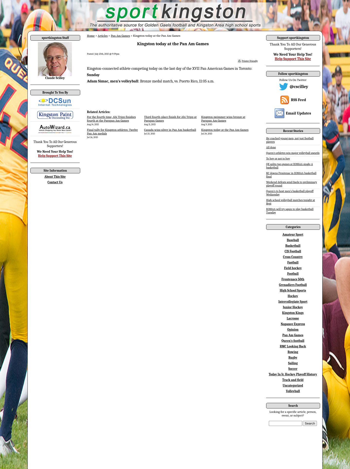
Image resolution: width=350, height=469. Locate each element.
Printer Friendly (250, 61)
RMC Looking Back (293, 346)
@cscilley (299, 86)
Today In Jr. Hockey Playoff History (293, 374)
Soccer (292, 369)
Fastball (292, 262)
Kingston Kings (293, 313)
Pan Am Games (120, 35)
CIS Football (293, 251)
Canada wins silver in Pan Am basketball (170, 130)
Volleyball (293, 391)
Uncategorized (293, 385)
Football (292, 273)
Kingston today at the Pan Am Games (225, 130)
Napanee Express (293, 324)
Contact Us (55, 182)
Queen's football (292, 341)
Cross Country (293, 257)
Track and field (293, 380)
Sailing (293, 363)
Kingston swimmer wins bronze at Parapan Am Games (223, 118)
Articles (103, 35)
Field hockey (293, 268)
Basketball (292, 246)
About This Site (55, 176)
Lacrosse (293, 318)
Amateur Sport (292, 234)
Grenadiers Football (293, 285)
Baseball (293, 240)
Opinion (292, 329)
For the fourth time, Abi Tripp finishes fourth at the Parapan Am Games (111, 118)
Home (91, 35)
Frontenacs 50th (292, 279)
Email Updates (298, 113)
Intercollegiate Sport (292, 301)
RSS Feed (298, 100)
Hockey (293, 296)
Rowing (293, 352)
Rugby (293, 357)
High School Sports (293, 290)
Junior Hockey (293, 307)
